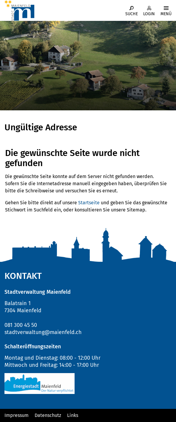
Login (149, 13)
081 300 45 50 (20, 325)
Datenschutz (48, 415)
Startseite (89, 202)
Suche (131, 13)
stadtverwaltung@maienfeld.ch (43, 332)
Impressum (16, 415)
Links (72, 415)
